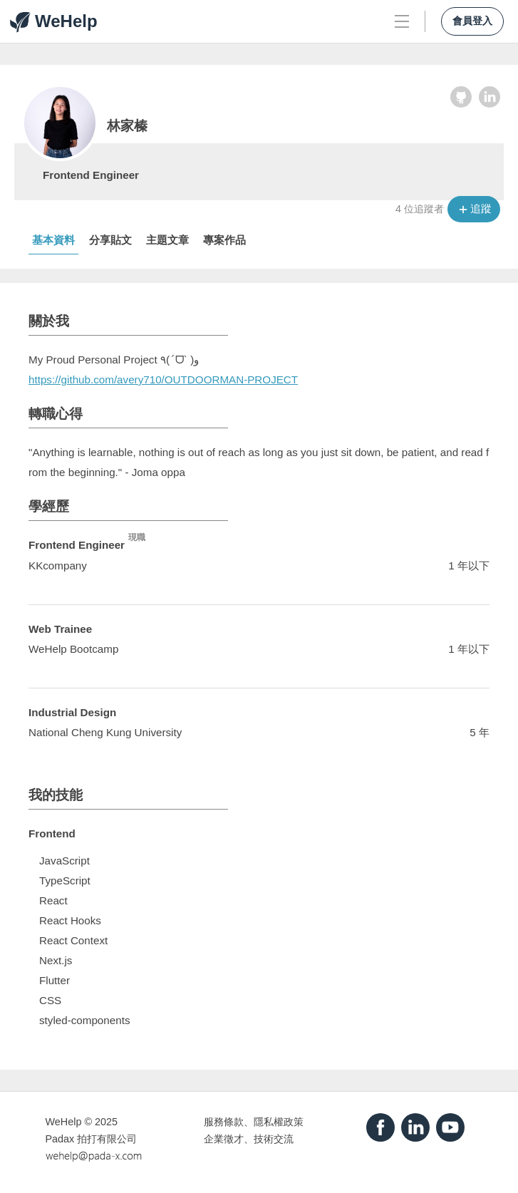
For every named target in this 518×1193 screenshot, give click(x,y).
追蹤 (481, 208)
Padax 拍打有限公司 (92, 1139)
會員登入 (472, 21)
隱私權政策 (279, 1121)
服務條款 (224, 1121)
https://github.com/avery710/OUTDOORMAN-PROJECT (163, 379)
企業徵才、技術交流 (249, 1139)
